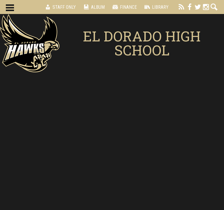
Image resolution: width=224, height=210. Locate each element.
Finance (124, 7)
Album (93, 7)
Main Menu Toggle (10, 7)
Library (156, 7)
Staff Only (59, 7)
